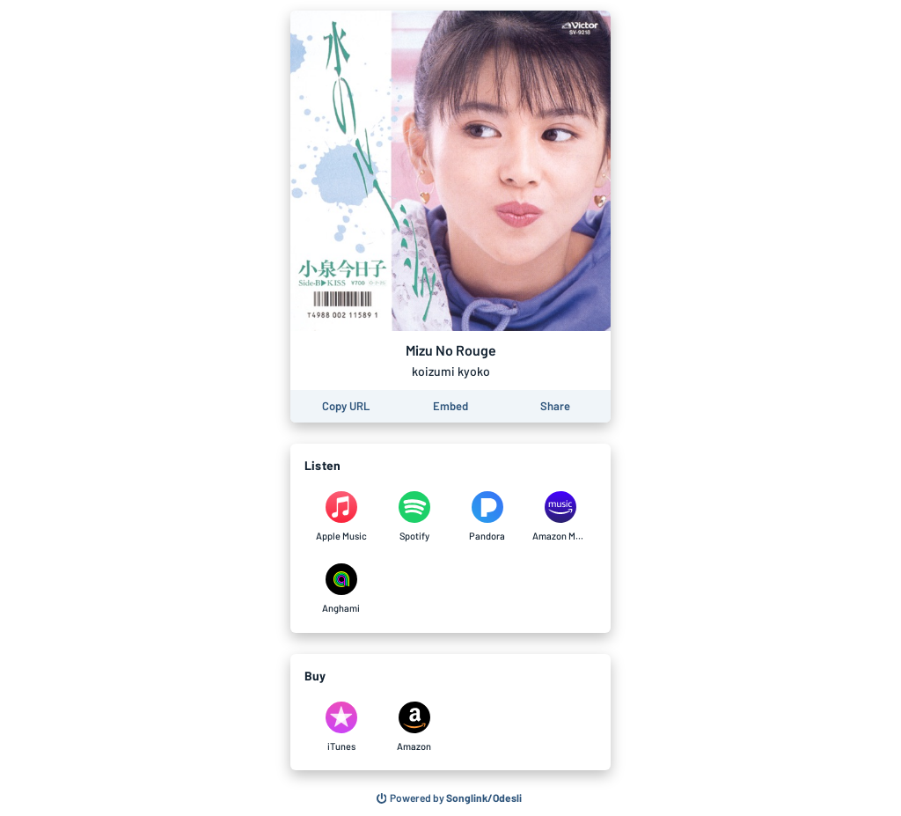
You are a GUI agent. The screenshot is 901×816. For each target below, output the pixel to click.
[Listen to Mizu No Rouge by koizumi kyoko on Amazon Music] (560, 516)
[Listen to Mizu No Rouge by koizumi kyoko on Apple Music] (340, 516)
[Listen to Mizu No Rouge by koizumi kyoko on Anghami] (340, 589)
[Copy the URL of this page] (345, 406)
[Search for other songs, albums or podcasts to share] (450, 798)
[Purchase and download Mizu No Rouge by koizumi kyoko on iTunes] (340, 727)
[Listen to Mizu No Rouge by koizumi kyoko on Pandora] (487, 516)
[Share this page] (555, 406)
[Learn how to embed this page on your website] (450, 406)
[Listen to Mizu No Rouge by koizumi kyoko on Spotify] (413, 516)
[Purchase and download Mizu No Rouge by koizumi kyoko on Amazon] (413, 727)
